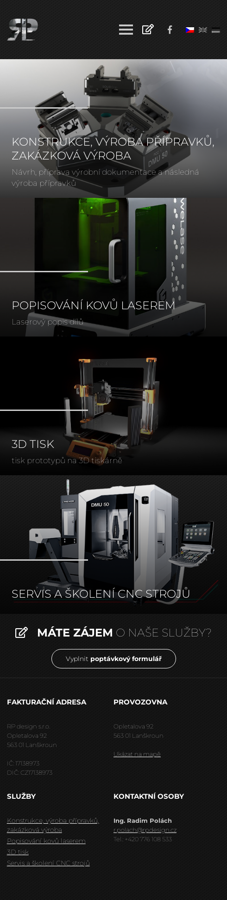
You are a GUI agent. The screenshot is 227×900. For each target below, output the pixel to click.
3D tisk (18, 852)
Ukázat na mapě (137, 754)
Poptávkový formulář (148, 28)
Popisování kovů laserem (46, 841)
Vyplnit (114, 659)
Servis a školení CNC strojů (48, 863)
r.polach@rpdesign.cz (145, 829)
